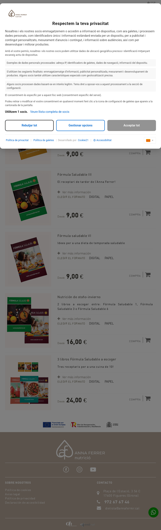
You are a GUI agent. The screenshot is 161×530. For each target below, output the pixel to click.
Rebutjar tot (29, 125)
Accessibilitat (102, 140)
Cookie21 (83, 140)
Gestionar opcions (80, 125)
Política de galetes (43, 140)
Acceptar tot (131, 125)
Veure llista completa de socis (49, 111)
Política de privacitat (17, 140)
